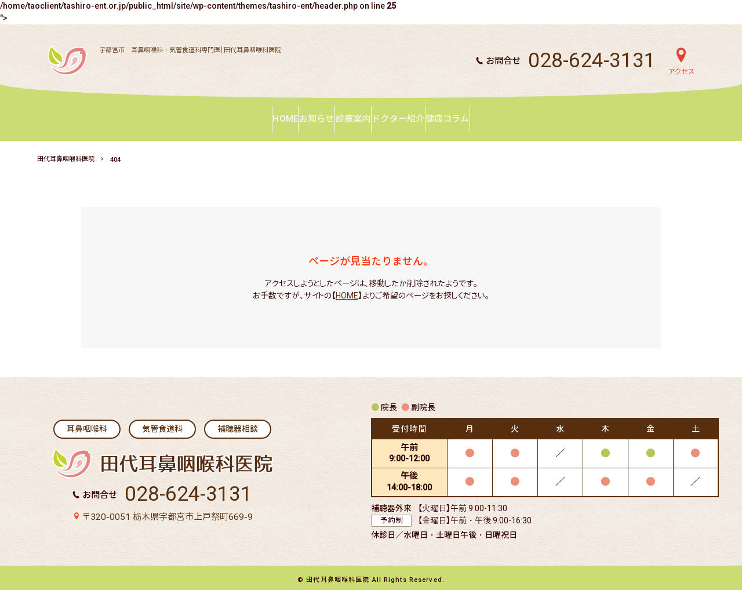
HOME (347, 291)
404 (115, 155)
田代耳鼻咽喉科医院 (65, 154)
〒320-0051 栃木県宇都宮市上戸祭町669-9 (167, 512)
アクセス (681, 72)
